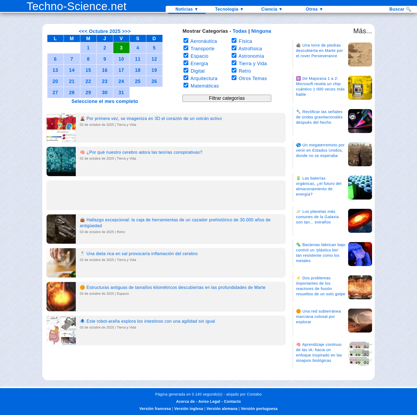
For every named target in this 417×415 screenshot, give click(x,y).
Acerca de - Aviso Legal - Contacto (208, 401)
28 (72, 92)
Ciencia (272, 9)
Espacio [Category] (123, 294)
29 (88, 92)
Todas (240, 31)
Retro (244, 71)
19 (154, 70)
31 (121, 92)
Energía (198, 63)
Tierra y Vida (252, 63)
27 (55, 92)
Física (244, 41)
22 (88, 81)
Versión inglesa (188, 408)
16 (105, 70)
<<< (84, 31)
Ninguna (261, 31)
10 (121, 59)
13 (55, 70)
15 (88, 70)
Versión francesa (155, 408)
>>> (125, 31)
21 (72, 81)
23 (105, 81)
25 (138, 81)
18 (138, 70)
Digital (197, 71)
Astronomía (250, 56)
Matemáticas (204, 86)
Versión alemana (222, 408)
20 (55, 81)
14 (72, 70)
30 (105, 92)
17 (121, 70)
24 (121, 81)
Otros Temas (252, 78)
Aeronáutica (203, 41)
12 (154, 59)
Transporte (201, 48)
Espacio (198, 56)
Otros (314, 9)
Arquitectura (203, 78)
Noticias (187, 9)
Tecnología (229, 9)
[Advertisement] (166, 197)
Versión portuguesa (259, 408)
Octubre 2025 (105, 31)
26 (154, 81)
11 (138, 59)
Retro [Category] (121, 232)
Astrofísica (249, 48)
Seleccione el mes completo (105, 101)
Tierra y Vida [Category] (126, 125)
